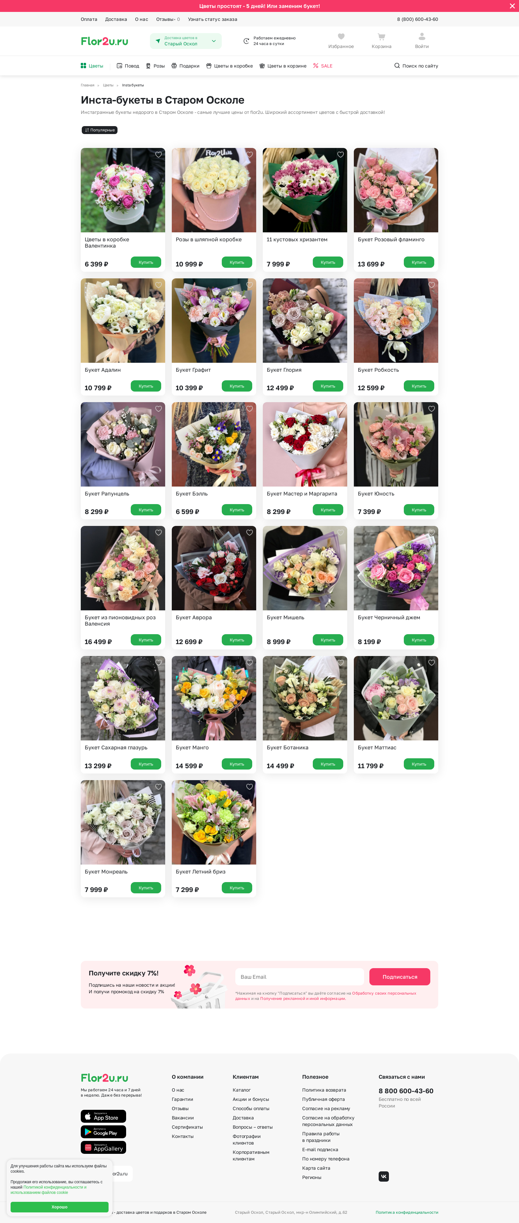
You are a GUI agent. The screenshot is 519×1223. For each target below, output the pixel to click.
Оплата (89, 19)
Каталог (242, 1090)
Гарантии (182, 1099)
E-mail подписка (320, 1149)
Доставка (116, 19)
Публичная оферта (323, 1099)
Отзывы (168, 19)
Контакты (183, 1136)
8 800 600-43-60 (406, 1091)
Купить (146, 262)
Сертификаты (187, 1127)
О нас (141, 19)
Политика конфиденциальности (407, 1212)
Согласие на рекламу (326, 1108)
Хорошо (60, 1207)
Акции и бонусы (251, 1099)
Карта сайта (316, 1168)
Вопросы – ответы (253, 1127)
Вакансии (183, 1117)
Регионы (311, 1177)
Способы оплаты (251, 1108)
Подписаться (400, 976)
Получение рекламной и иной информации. (303, 998)
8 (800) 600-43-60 (417, 19)
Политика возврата (324, 1090)
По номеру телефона (325, 1158)
